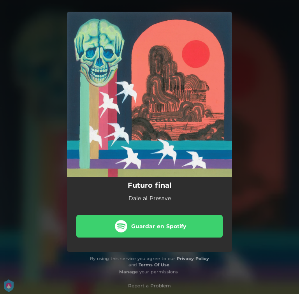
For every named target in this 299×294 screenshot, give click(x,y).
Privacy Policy (193, 258)
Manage (128, 272)
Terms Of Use (154, 265)
